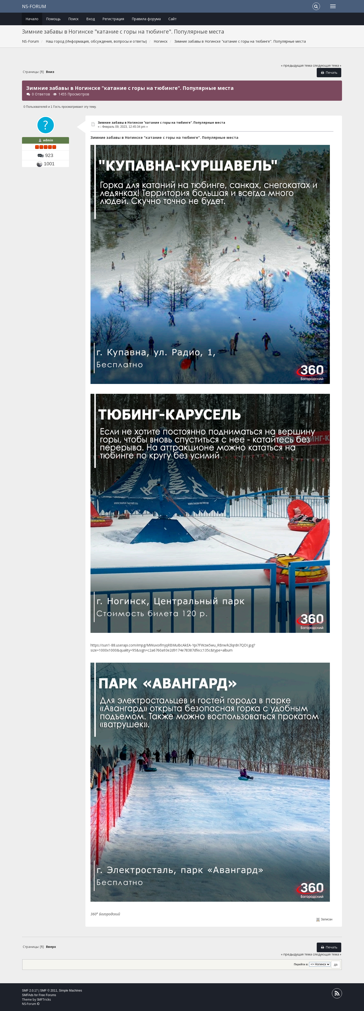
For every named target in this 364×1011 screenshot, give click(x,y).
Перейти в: (301, 964)
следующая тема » (327, 65)
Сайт (172, 18)
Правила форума (146, 18)
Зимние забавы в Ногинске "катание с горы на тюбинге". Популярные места (161, 122)
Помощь (53, 18)
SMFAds (27, 995)
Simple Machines (70, 990)
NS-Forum (34, 6)
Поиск (73, 18)
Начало (32, 18)
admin (48, 140)
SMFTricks (44, 999)
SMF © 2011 (48, 990)
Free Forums (47, 995)
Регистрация (113, 18)
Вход (90, 18)
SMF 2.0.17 (30, 990)
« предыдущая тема (296, 65)
